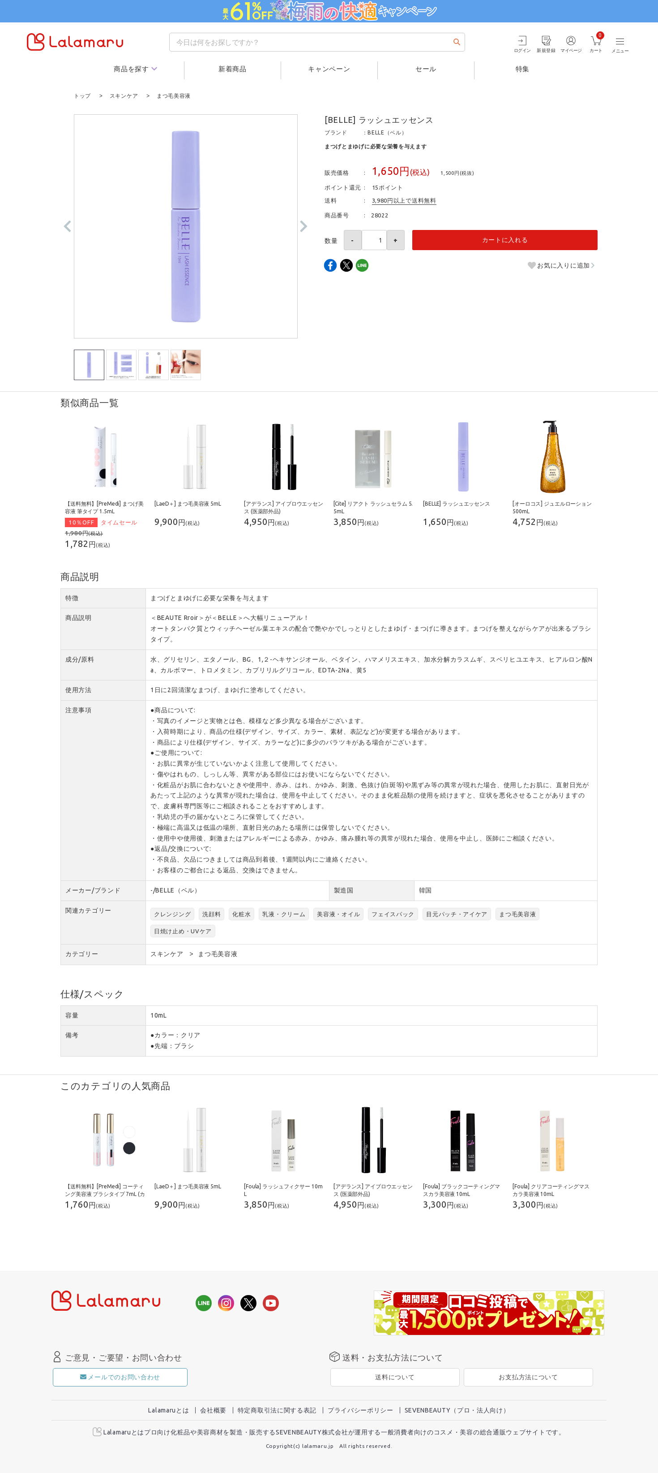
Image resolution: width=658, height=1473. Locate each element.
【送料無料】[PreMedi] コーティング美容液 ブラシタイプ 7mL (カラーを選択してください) (105, 1193)
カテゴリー (81, 953)
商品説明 (78, 617)
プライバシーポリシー (360, 1409)
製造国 (344, 889)
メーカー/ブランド (92, 889)
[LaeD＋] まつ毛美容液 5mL (187, 503)
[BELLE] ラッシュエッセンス (456, 503)
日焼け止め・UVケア (183, 930)
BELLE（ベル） (387, 132)
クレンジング (172, 913)
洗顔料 (211, 913)
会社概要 (213, 1409)
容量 (71, 1014)
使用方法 (78, 689)
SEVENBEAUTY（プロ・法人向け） (457, 1409)
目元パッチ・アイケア (456, 913)
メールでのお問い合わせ (120, 1376)
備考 (71, 1034)
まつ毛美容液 (517, 913)
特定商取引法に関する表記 (277, 1409)
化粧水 (241, 913)
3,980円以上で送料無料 (404, 200)
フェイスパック (393, 913)
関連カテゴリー (88, 910)
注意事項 (78, 709)
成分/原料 (79, 659)
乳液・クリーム (283, 913)
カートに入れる (505, 239)
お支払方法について (528, 1376)
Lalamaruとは (168, 1409)
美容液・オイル (338, 913)
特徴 (71, 597)
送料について (394, 1376)
